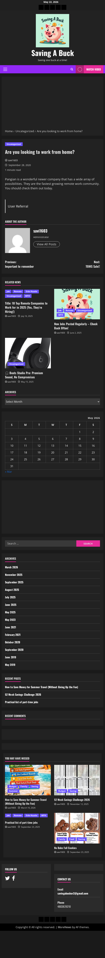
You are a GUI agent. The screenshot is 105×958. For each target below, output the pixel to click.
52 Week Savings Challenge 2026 (23, 694)
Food (71, 839)
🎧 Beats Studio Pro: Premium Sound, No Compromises (24, 375)
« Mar (8, 472)
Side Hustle (31, 291)
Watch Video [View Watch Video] (88, 69)
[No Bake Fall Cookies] (77, 828)
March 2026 (11, 567)
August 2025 (12, 590)
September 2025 (14, 582)
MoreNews (64, 927)
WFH (27, 295)
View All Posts (46, 244)
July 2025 (10, 597)
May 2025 (10, 612)
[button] (5, 69)
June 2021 (10, 627)
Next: (76, 264)
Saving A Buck (52, 52)
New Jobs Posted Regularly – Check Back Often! (76, 326)
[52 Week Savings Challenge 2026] (77, 780)
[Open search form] (72, 69)
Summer (13, 791)
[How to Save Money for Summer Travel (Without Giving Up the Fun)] (28, 780)
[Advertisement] (52, 104)
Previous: (28, 264)
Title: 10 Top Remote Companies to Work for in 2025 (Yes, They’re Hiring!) (26, 307)
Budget (12, 786)
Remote (18, 291)
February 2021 (12, 635)
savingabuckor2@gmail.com (73, 893)
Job (8, 291)
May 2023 (10, 620)
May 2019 (10, 665)
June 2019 (10, 657)
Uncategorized (14, 144)
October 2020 (12, 642)
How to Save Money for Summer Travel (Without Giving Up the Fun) (41, 687)
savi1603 (13, 160)
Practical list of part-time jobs (21, 702)
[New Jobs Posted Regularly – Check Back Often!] (77, 304)
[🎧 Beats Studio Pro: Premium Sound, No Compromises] (28, 353)
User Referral (18, 206)
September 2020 (14, 650)
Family (23, 786)
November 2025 (13, 575)
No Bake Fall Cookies (65, 848)
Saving (35, 786)
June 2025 (10, 605)
